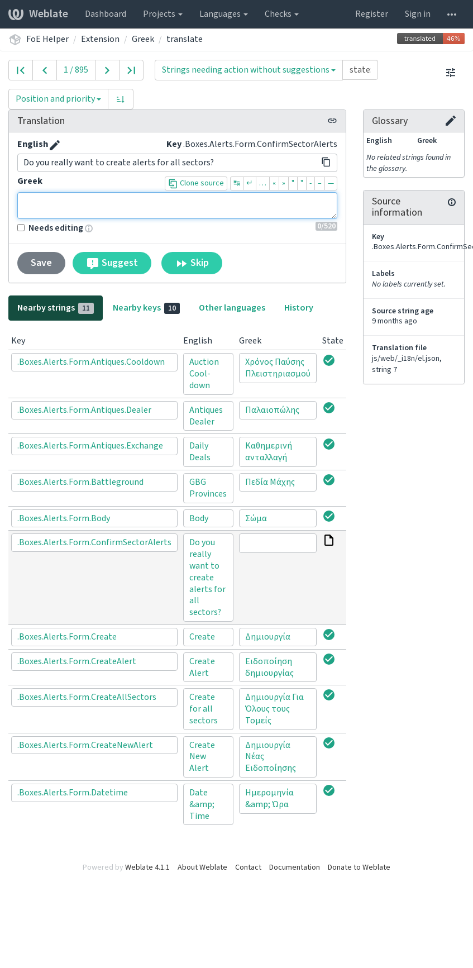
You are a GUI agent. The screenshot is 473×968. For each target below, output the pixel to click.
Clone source (196, 183)
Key (173, 144)
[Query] (360, 70)
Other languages (232, 308)
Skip (192, 263)
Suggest (112, 263)
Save (41, 263)
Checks (282, 14)
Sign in (418, 14)
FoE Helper (47, 39)
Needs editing (50, 228)
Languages (223, 14)
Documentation (294, 867)
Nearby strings (55, 308)
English (32, 144)
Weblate (38, 14)
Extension (100, 39)
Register (371, 14)
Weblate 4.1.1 (147, 867)
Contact (248, 867)
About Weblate (202, 867)
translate (184, 39)
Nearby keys (146, 308)
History (298, 308)
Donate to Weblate (359, 867)
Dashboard (105, 14)
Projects (163, 14)
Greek (143, 39)
